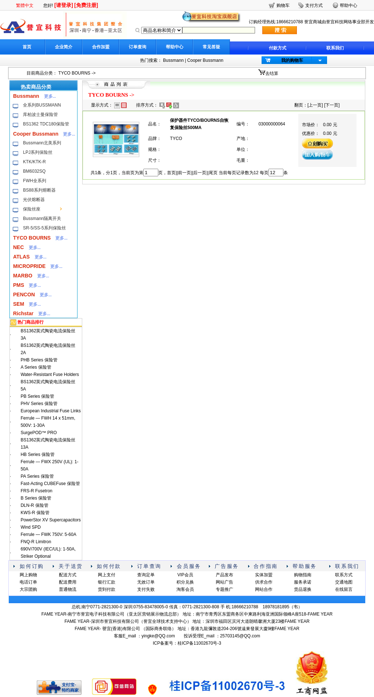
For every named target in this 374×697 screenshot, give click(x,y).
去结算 (271, 73)
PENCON (24, 294)
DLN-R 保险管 (34, 505)
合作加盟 (101, 46)
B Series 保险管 (36, 498)
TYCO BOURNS (74, 73)
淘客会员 (185, 589)
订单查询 (137, 46)
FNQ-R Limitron (36, 541)
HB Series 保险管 (38, 454)
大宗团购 (28, 589)
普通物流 (67, 589)
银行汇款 (106, 582)
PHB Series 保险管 (39, 359)
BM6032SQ (34, 171)
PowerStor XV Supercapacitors (51, 519)
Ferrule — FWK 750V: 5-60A (48, 534)
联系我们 (335, 48)
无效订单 (146, 582)
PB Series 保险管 (38, 396)
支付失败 (146, 589)
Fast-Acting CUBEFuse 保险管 (50, 483)
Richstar (23, 313)
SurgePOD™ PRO (39, 432)
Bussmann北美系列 (42, 142)
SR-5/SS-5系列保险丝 (44, 228)
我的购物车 (292, 60)
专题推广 (224, 589)
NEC (18, 247)
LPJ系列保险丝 (37, 152)
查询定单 (146, 574)
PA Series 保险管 (37, 476)
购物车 (283, 5)
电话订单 (28, 582)
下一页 (331, 105)
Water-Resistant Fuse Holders (50, 374)
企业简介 (63, 46)
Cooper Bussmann (205, 60)
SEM (18, 304)
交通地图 (344, 582)
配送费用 (67, 582)
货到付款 (106, 589)
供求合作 (263, 582)
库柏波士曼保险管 (40, 114)
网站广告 (224, 582)
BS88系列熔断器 (39, 190)
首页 (27, 46)
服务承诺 (302, 582)
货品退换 (302, 589)
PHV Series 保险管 (39, 403)
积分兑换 (185, 582)
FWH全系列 (34, 180)
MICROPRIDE (29, 266)
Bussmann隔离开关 (42, 218)
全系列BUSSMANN (42, 105)
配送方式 (67, 574)
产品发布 (224, 574)
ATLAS (21, 257)
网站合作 (263, 589)
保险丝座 (31, 209)
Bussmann (173, 60)
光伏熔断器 (34, 199)
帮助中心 (174, 46)
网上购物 (28, 574)
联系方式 (344, 574)
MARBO (22, 276)
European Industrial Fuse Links (51, 410)
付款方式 (277, 48)
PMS (18, 285)
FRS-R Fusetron (36, 490)
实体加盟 (263, 574)
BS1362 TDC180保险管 (46, 124)
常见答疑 (211, 46)
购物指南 (302, 574)
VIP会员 (185, 574)
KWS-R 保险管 (35, 512)
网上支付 (106, 574)
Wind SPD (31, 527)
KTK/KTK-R (34, 161)
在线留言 (344, 589)
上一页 (315, 105)
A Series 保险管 (36, 367)
